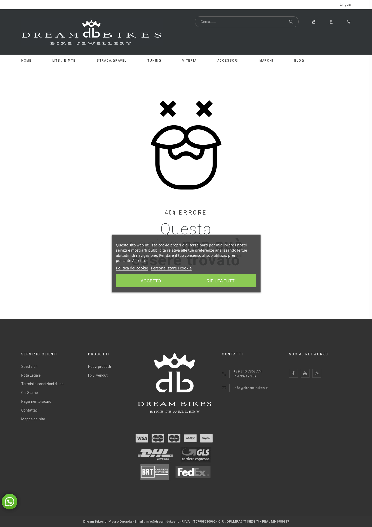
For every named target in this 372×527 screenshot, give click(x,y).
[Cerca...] (247, 21)
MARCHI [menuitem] (266, 60)
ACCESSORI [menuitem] (228, 60)
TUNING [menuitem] (154, 60)
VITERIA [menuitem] (189, 60)
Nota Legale (31, 375)
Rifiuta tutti (150, 281)
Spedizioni (29, 366)
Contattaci (29, 410)
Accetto (222, 281)
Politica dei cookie (132, 268)
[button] (9, 501)
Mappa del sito (33, 419)
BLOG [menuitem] (299, 60)
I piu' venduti (98, 375)
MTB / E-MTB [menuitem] (64, 60)
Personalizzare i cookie (171, 268)
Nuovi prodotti (99, 366)
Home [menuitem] (26, 60)
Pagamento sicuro (36, 401)
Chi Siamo (29, 393)
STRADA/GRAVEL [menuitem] (112, 60)
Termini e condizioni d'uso (42, 384)
